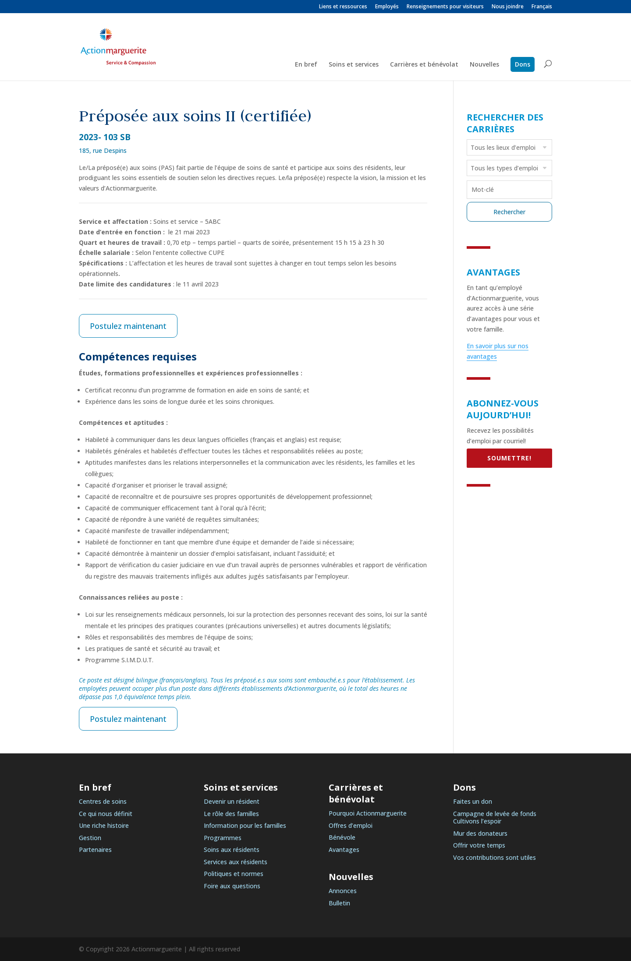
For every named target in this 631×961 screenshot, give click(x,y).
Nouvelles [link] (484, 64)
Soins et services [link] (354, 64)
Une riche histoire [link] (104, 825)
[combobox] (509, 147)
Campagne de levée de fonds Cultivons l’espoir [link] (494, 817)
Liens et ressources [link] (343, 7)
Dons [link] (522, 64)
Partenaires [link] (95, 849)
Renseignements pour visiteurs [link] (445, 7)
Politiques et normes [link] (233, 873)
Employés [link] (387, 7)
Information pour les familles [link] (245, 825)
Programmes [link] (222, 838)
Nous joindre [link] (508, 7)
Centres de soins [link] (103, 801)
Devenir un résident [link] (231, 801)
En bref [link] (306, 64)
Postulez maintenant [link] (128, 326)
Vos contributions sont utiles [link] (494, 857)
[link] (542, 8)
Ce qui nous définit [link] (105, 813)
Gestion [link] (90, 838)
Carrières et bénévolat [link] (424, 64)
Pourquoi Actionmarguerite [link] (368, 813)
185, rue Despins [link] (103, 150)
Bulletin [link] (339, 903)
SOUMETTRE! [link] (509, 458)
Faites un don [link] (472, 801)
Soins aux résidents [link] (231, 849)
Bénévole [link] (342, 837)
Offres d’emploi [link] (350, 825)
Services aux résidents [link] (235, 862)
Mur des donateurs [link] (480, 833)
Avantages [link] (344, 849)
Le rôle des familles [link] (231, 813)
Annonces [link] (343, 891)
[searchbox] (510, 147)
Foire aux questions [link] (232, 886)
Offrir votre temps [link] (479, 845)
